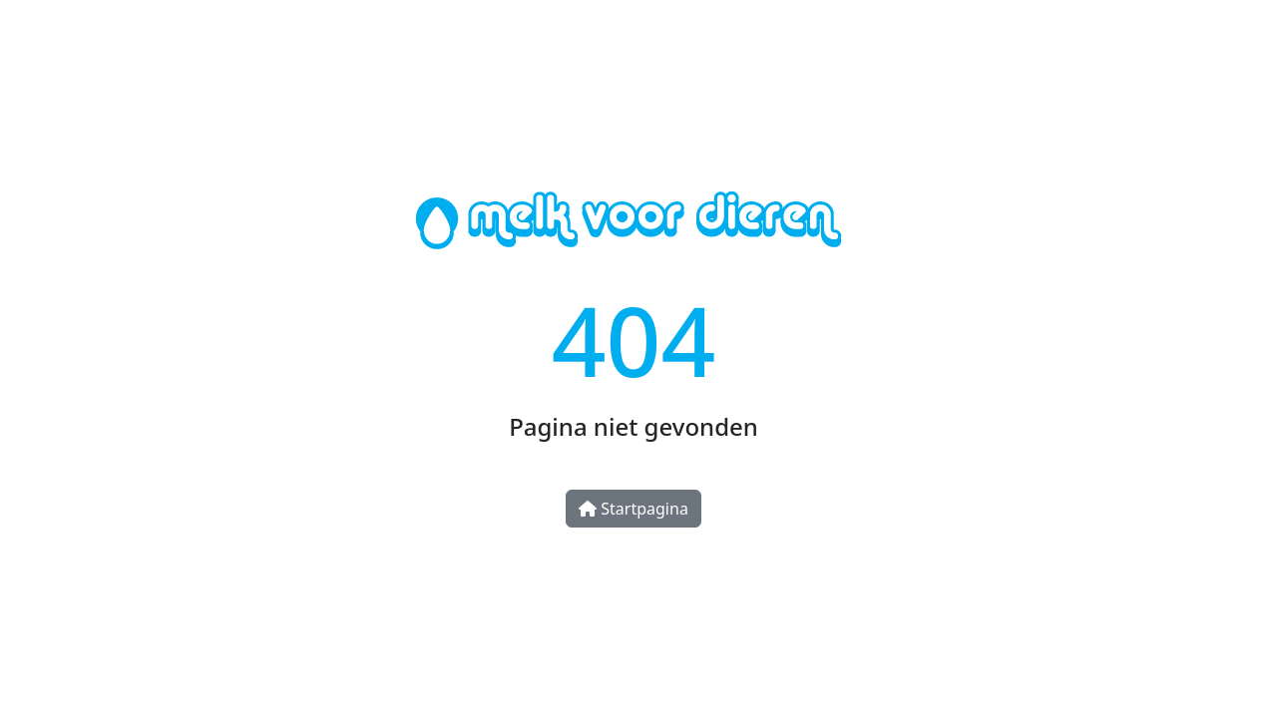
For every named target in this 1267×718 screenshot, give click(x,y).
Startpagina (633, 509)
